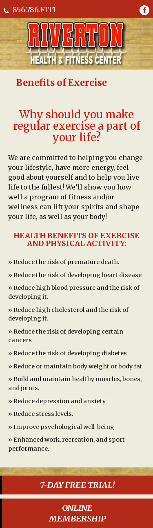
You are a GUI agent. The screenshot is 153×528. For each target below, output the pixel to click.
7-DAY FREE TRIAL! (77, 485)
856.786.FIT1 (34, 9)
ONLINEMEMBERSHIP (77, 513)
